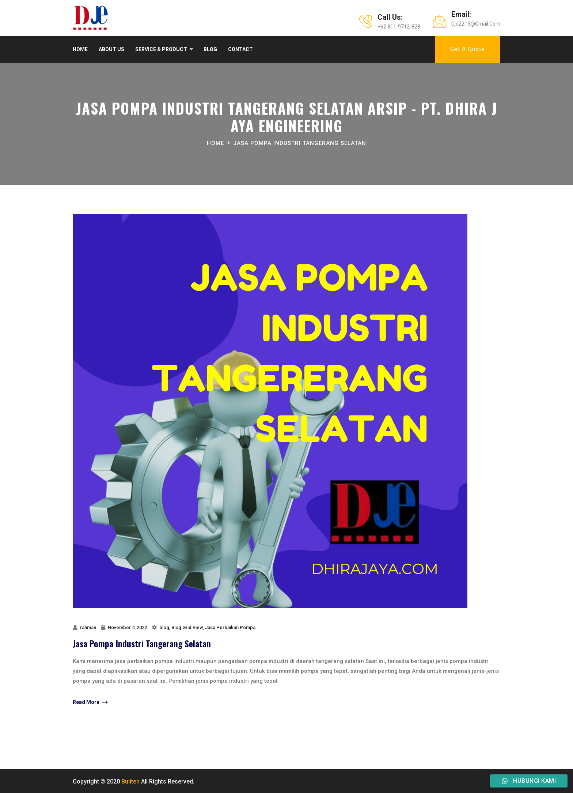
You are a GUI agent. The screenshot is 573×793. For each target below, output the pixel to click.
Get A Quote (467, 49)
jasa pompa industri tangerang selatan (299, 143)
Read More (90, 702)
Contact (240, 49)
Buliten (130, 781)
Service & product (161, 49)
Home (80, 49)
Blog (210, 49)
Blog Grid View (187, 627)
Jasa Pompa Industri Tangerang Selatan (142, 643)
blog (164, 627)
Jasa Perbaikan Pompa (230, 627)
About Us (111, 49)
